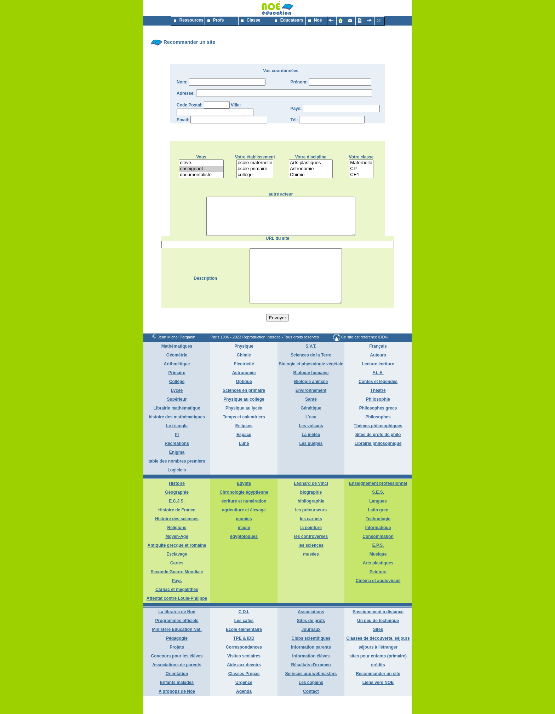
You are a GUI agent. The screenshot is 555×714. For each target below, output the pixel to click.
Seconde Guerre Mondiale (176, 589)
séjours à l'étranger (378, 665)
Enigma (176, 470)
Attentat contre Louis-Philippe (177, 616)
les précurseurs (311, 528)
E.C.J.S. (177, 519)
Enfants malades (177, 700)
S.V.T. (310, 364)
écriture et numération (244, 519)
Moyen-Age (176, 554)
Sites (378, 647)
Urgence (243, 700)
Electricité (244, 381)
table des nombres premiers (176, 479)
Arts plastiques (310, 163)
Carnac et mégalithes (176, 607)
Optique (244, 399)
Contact (311, 709)
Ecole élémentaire (244, 647)
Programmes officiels (176, 638)
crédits (378, 682)
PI (177, 452)
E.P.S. (378, 563)
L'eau (310, 435)
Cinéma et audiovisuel (378, 598)
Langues (378, 519)
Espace (243, 452)
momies (244, 536)
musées (311, 572)
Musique (378, 572)
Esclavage (176, 572)
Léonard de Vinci (311, 501)
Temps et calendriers (244, 435)
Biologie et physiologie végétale (311, 381)
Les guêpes (310, 461)
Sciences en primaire (244, 408)
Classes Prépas (244, 691)
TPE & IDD (243, 656)
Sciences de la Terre (311, 373)
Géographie (177, 510)
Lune (244, 461)
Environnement (311, 408)
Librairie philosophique (378, 461)
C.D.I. (244, 629)
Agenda (244, 709)
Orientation (176, 691)
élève (201, 163)
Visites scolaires (244, 674)
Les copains (311, 700)
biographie (311, 510)
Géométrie (176, 373)
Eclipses (244, 443)
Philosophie (378, 417)
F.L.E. (377, 390)
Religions (176, 545)
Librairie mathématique (176, 426)
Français (378, 364)
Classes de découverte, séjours (378, 656)
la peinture (311, 545)
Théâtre (377, 408)
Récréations (177, 461)
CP (361, 169)
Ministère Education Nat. (176, 647)
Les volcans (311, 443)
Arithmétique (177, 381)
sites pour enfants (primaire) (378, 674)
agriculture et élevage (243, 528)
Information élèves (311, 674)
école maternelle (255, 163)
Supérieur (177, 417)
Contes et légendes (378, 399)
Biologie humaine (310, 390)
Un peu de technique (378, 638)
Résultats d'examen (311, 682)
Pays (177, 598)
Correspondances (244, 665)
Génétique (311, 426)
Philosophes (377, 435)
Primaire (176, 390)
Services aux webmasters (311, 691)
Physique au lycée (243, 426)
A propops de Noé (177, 709)
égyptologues (244, 554)
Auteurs (378, 373)
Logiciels (176, 488)
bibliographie (311, 519)
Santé (311, 417)
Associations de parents (176, 682)
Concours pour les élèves (176, 674)
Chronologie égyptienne (243, 510)
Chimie (310, 175)
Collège (176, 399)
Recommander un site (378, 691)
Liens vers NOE (378, 700)
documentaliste (201, 175)
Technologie (378, 536)
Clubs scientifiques (310, 656)
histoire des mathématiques (177, 435)
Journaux (310, 647)
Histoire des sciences (177, 536)
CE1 (361, 175)
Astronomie (310, 169)
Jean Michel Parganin (176, 355)
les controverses (311, 554)
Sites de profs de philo (378, 452)
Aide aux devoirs (244, 682)
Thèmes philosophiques (378, 443)
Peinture (378, 589)
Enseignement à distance (378, 629)
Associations (311, 629)
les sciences (311, 563)
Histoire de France (176, 528)
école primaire (255, 169)
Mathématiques (176, 364)
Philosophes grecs (378, 426)
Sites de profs (311, 638)
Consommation (377, 554)
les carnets (311, 536)
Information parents (311, 665)
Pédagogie (177, 656)
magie (244, 545)
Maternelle (361, 163)
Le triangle (177, 443)
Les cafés (244, 638)
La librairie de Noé (176, 629)
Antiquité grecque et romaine (176, 563)
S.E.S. (378, 510)
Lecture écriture (378, 381)
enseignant (201, 169)
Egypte (244, 501)
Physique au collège (243, 417)
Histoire (177, 501)
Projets (177, 665)
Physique (243, 364)
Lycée (177, 408)
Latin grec (378, 528)
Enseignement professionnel (378, 501)
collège (255, 175)
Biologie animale (311, 399)
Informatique (378, 545)
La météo (311, 452)
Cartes (176, 581)
